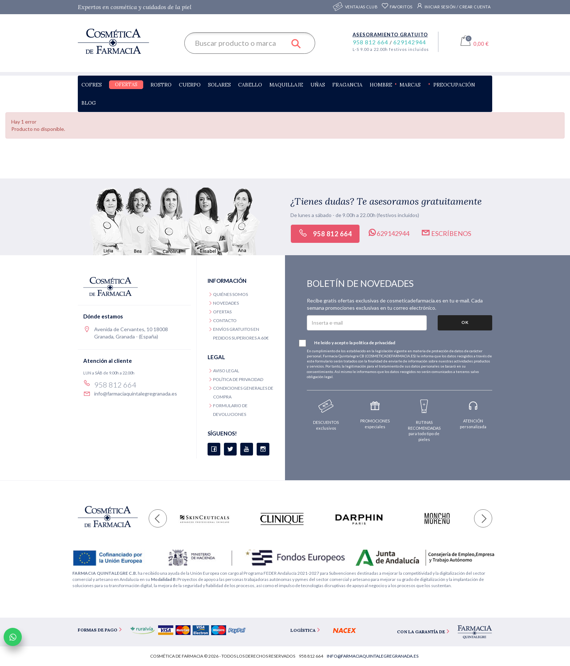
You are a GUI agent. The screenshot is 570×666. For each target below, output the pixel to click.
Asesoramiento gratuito (390, 34)
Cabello (250, 84)
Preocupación (454, 84)
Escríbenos (446, 232)
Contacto (225, 320)
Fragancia (347, 84)
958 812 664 (371, 42)
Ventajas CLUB (361, 7)
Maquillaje (286, 84)
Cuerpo (190, 84)
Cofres (91, 84)
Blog (88, 103)
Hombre (381, 84)
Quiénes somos (230, 294)
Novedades (226, 303)
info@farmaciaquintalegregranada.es (135, 393)
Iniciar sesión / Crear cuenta (453, 5)
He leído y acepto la (351, 343)
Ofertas (126, 84)
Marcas (410, 84)
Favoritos (397, 6)
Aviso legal (226, 370)
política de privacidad (374, 342)
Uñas (317, 84)
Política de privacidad (238, 379)
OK (465, 322)
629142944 (409, 42)
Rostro (161, 84)
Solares (219, 84)
